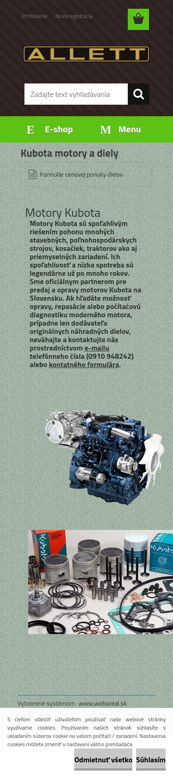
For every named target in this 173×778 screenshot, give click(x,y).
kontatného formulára (84, 364)
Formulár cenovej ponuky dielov (81, 174)
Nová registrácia (74, 16)
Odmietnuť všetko (103, 759)
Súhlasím (151, 759)
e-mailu (96, 347)
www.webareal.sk (102, 703)
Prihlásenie (35, 16)
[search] (138, 94)
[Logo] (86, 54)
